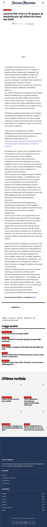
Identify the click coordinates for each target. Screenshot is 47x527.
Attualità (7, 10)
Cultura (5, 337)
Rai (34, 318)
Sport (4, 353)
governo (19, 318)
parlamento (28, 318)
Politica (5, 360)
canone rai (12, 318)
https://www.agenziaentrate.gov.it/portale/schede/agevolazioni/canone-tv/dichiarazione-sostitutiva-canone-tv (23, 143)
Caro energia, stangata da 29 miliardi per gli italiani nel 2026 (12, 428)
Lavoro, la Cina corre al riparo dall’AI (15, 334)
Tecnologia (6, 332)
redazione (30, 24)
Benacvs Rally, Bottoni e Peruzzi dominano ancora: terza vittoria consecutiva (34, 428)
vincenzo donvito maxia (10, 320)
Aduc (34, 297)
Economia (6, 345)
